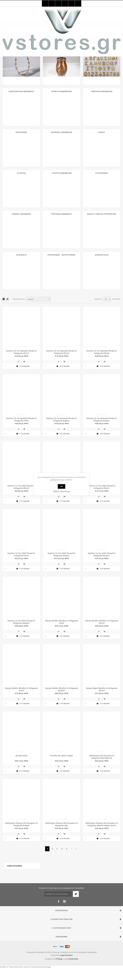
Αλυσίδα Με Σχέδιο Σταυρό (61, 755)
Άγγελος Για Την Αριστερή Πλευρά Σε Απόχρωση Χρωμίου (61, 419)
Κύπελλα (21, 173)
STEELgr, (59, 959)
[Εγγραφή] (58, 894)
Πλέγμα (3, 299)
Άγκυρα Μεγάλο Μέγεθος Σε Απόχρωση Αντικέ (61, 621)
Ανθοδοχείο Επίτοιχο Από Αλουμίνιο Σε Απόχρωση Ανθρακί (21, 824)
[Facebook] (59, 902)
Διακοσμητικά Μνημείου (21, 91)
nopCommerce (67, 955)
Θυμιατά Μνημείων (61, 91)
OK (61, 486)
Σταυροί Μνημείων (61, 173)
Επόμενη (71, 848)
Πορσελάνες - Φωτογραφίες (61, 255)
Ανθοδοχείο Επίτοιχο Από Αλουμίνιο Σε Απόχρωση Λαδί (61, 824)
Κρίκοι (102, 132)
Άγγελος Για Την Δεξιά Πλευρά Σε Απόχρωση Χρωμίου (61, 554)
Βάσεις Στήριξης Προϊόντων (101, 214)
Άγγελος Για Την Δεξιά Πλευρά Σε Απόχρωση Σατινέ (21, 554)
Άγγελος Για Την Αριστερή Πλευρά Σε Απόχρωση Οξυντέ (21, 352)
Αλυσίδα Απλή (21, 755)
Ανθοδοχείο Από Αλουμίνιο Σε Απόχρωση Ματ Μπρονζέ (101, 756)
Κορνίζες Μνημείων (61, 132)
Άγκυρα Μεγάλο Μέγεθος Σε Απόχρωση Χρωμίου (61, 689)
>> (76, 848)
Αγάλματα (21, 255)
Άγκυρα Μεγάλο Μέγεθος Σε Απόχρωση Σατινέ (21, 689)
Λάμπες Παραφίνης (21, 214)
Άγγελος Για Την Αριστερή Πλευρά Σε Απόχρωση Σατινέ (21, 419)
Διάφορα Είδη (101, 255)
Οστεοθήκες (101, 173)
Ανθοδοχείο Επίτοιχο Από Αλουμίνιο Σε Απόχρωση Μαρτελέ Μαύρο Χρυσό (101, 824)
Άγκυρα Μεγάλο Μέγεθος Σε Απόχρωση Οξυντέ (101, 621)
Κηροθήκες (21, 132)
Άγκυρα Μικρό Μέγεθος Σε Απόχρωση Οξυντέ (101, 689)
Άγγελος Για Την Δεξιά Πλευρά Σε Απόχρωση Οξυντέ (21, 486)
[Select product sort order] (38, 299)
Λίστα (7, 299)
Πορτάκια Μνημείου (61, 214)
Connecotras (73, 959)
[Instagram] (64, 902)
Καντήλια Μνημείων (101, 91)
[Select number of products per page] (107, 299)
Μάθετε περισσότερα (61, 491)
